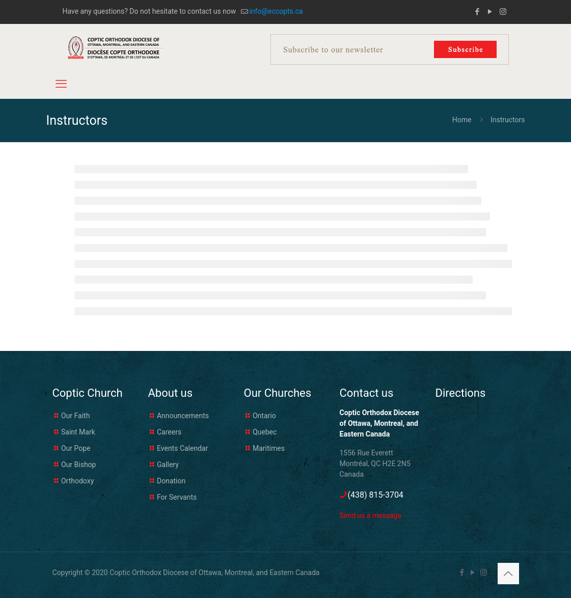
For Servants (177, 497)
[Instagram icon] (503, 11)
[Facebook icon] (477, 11)
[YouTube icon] (490, 11)
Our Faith (75, 416)
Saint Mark (78, 432)
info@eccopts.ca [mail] (276, 11)
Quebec (265, 432)
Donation (171, 481)
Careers (169, 432)
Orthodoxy (77, 481)
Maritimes (269, 448)
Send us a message (370, 515)
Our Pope (76, 448)
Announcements (183, 416)
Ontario (264, 416)
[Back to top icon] (508, 573)
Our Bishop (78, 464)
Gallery (168, 464)
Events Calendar (182, 448)
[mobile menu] (61, 84)
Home (462, 120)
